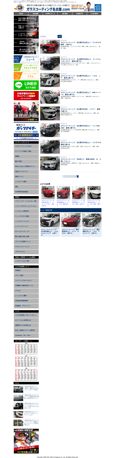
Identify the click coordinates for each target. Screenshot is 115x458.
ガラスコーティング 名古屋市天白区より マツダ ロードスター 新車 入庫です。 (48, 203)
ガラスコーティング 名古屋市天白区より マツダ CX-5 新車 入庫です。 (93, 203)
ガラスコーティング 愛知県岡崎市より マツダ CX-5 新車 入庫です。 (78, 202)
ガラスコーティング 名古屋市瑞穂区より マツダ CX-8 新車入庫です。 (63, 203)
